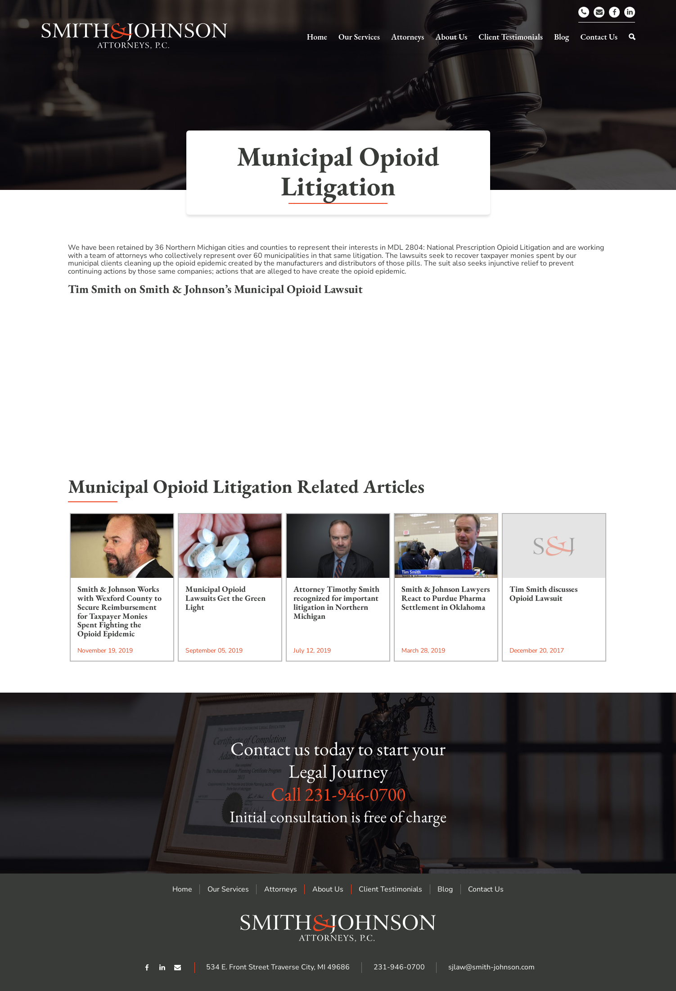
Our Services (228, 889)
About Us (327, 889)
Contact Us (486, 889)
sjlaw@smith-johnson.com (491, 967)
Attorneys (280, 889)
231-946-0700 (355, 794)
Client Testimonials (390, 889)
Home (182, 889)
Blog (445, 889)
